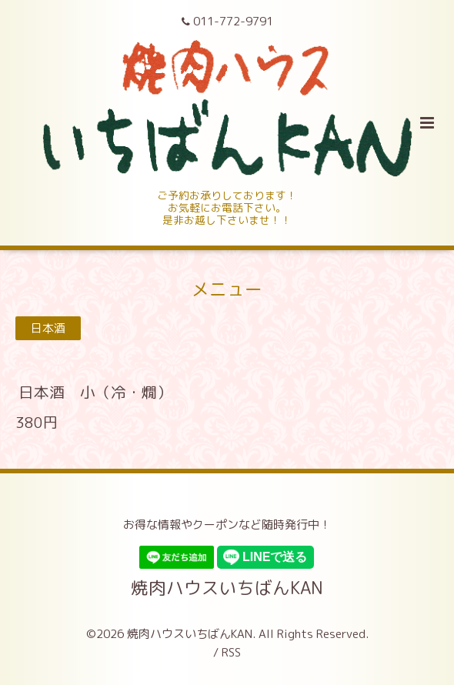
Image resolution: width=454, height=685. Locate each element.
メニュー (227, 289)
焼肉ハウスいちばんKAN (227, 588)
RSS (231, 652)
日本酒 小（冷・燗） (95, 392)
